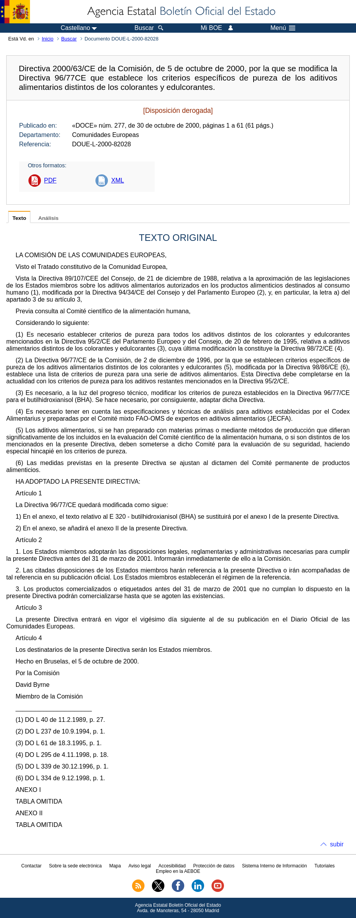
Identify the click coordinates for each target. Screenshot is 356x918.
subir (337, 844)
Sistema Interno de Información (274, 866)
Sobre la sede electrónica (75, 866)
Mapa (115, 866)
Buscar (69, 39)
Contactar (31, 866)
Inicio (47, 39)
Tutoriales (324, 866)
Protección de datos (213, 866)
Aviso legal (140, 866)
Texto (19, 218)
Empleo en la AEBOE (178, 871)
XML (117, 180)
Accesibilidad (172, 866)
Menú (282, 28)
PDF (50, 180)
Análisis (48, 218)
